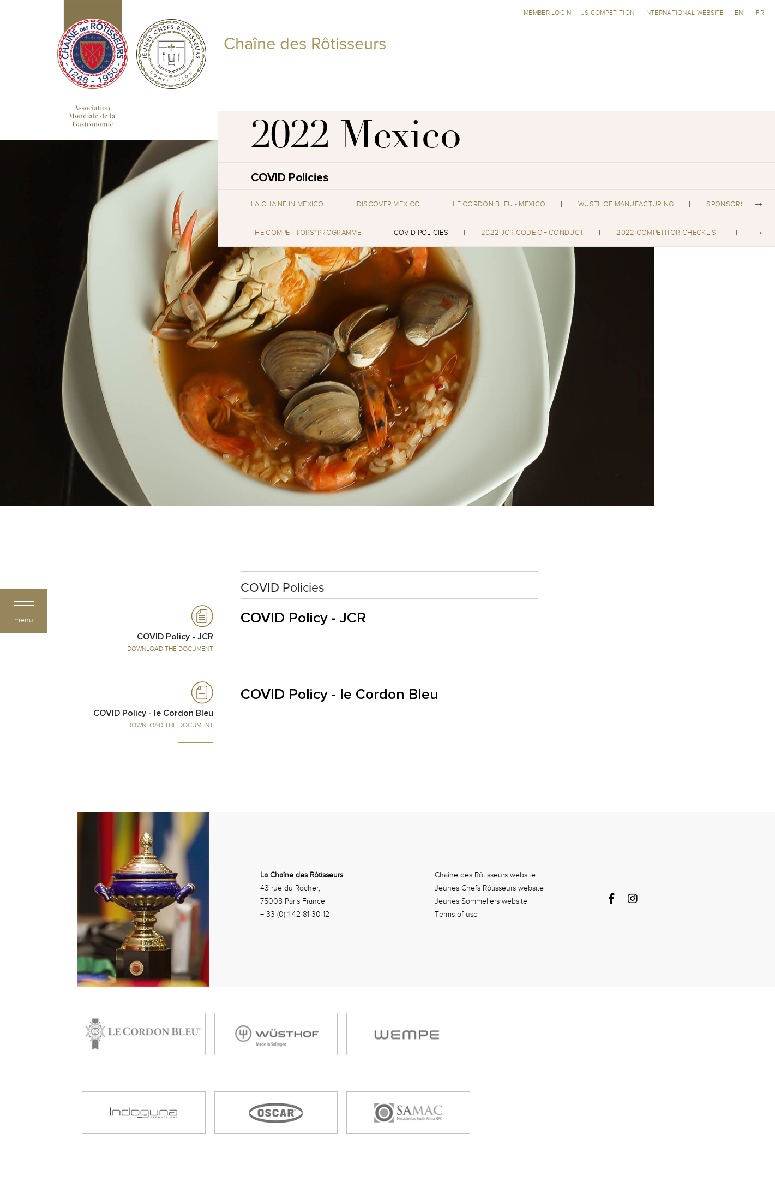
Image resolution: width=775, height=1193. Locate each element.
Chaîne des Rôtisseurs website (485, 875)
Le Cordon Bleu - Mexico (499, 204)
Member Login (548, 12)
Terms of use (456, 914)
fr (760, 12)
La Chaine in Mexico (287, 204)
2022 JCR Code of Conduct (532, 232)
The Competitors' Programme (306, 232)
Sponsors (725, 204)
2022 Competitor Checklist (668, 232)
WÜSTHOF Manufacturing (626, 204)
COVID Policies (421, 232)
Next (758, 204)
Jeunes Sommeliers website (481, 901)
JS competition (608, 12)
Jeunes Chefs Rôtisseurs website (489, 888)
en (739, 12)
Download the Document (170, 648)
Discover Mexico (388, 204)
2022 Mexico (356, 139)
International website (684, 12)
